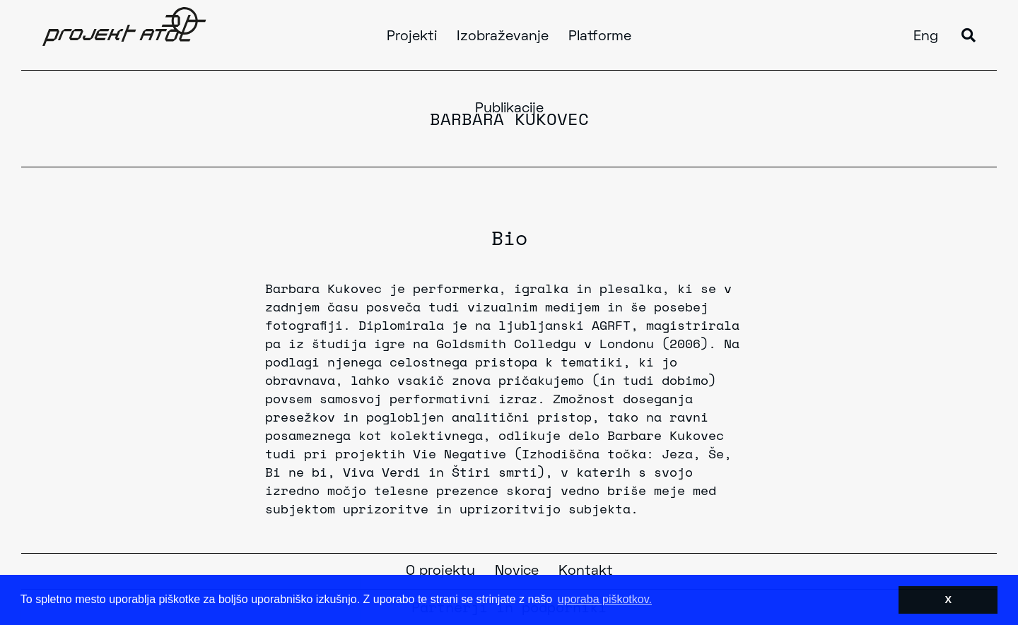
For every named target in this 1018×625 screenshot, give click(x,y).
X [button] (948, 599)
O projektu (440, 571)
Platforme (599, 36)
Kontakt (585, 571)
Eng (925, 36)
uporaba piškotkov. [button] (605, 599)
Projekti (412, 36)
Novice (517, 571)
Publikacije (509, 108)
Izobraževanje (503, 36)
